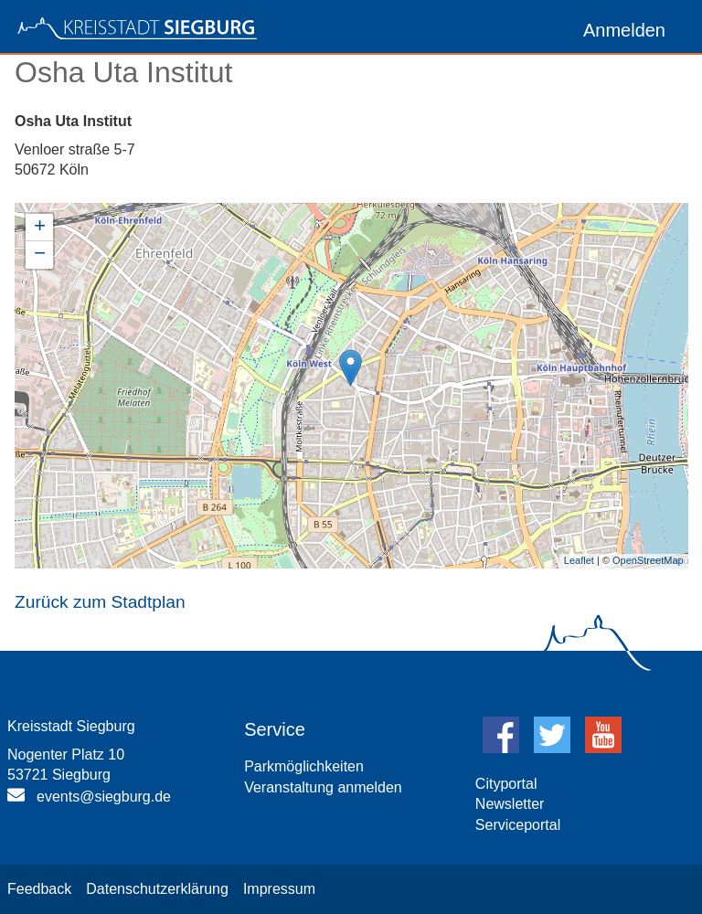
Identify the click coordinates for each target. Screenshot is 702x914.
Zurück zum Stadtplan (100, 601)
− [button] (40, 255)
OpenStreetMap (648, 560)
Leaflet (579, 560)
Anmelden (624, 30)
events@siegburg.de (104, 796)
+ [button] (40, 227)
